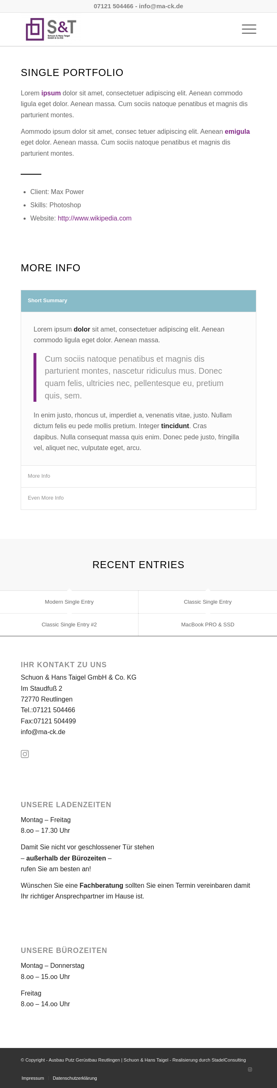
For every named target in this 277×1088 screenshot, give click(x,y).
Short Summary (47, 300)
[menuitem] (245, 29)
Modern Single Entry (69, 602)
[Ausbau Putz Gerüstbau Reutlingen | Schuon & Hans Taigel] (115, 29)
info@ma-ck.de (43, 731)
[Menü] (245, 29)
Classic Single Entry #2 (69, 624)
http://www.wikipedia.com (95, 218)
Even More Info (46, 498)
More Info (39, 476)
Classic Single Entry (208, 602)
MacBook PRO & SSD (207, 624)
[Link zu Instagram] (250, 1069)
